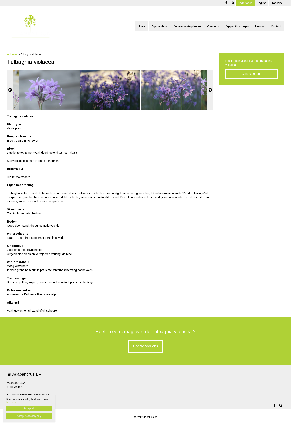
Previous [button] (10, 90)
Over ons (213, 26)
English (261, 3)
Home (141, 26)
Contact (276, 26)
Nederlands (245, 3)
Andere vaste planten (187, 26)
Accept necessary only (29, 416)
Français (276, 3)
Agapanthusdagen (237, 26)
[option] (110, 90)
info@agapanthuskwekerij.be (28, 395)
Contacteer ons (251, 73)
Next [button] (210, 90)
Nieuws (260, 26)
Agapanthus (159, 26)
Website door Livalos (145, 417)
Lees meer (12, 402)
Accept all (29, 408)
